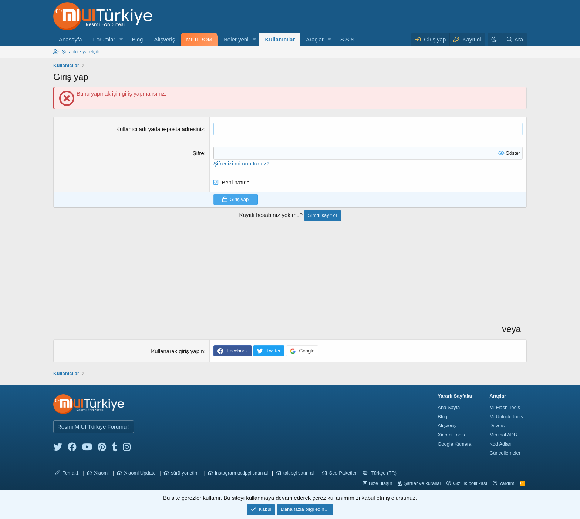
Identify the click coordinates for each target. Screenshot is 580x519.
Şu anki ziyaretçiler (82, 51)
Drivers (497, 425)
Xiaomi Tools (451, 435)
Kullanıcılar (280, 39)
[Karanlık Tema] (495, 39)
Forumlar (104, 39)
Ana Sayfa (449, 407)
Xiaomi (101, 473)
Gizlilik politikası (470, 483)
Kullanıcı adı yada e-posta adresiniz (160, 129)
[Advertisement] (277, 280)
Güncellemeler (504, 453)
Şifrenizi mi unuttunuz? (241, 163)
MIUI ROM (199, 39)
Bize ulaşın (380, 483)
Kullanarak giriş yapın (177, 351)
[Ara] (514, 39)
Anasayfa (70, 39)
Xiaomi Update (139, 473)
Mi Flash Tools (504, 407)
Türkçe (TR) (380, 473)
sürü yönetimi (185, 473)
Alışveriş (164, 39)
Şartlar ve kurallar (422, 483)
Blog (137, 39)
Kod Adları (500, 444)
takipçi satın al (298, 473)
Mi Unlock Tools (506, 416)
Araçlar (315, 39)
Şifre (198, 153)
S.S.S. (348, 39)
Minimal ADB (503, 435)
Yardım (507, 483)
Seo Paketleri (343, 473)
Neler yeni (236, 39)
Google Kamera (454, 444)
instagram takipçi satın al (241, 473)
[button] (121, 39)
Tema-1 (67, 473)
